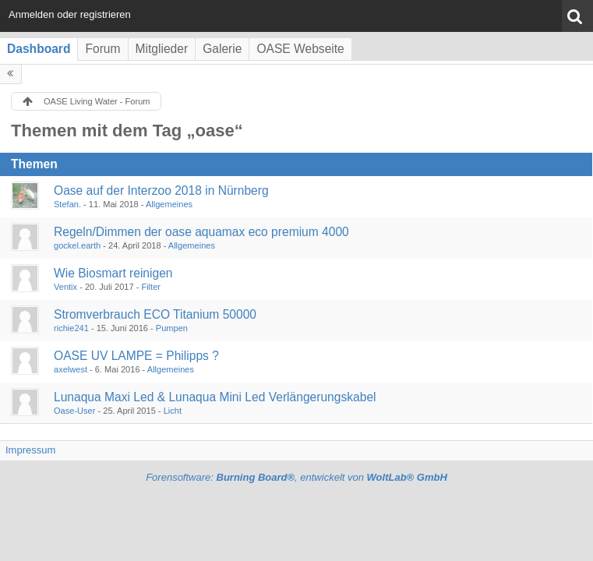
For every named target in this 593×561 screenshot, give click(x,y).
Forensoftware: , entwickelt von (296, 477)
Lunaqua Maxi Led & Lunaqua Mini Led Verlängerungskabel (215, 397)
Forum (102, 48)
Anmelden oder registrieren (70, 14)
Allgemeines (169, 204)
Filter (151, 286)
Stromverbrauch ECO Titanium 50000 (155, 314)
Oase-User (74, 410)
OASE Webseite (300, 48)
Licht (173, 410)
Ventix (65, 286)
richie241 (71, 328)
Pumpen (172, 328)
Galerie (222, 48)
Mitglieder (162, 48)
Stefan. (67, 204)
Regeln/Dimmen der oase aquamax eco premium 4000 (201, 231)
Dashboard (38, 48)
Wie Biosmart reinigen (113, 273)
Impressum (30, 450)
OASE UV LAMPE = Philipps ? (136, 355)
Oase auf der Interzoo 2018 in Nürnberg (161, 190)
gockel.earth (77, 245)
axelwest (70, 369)
